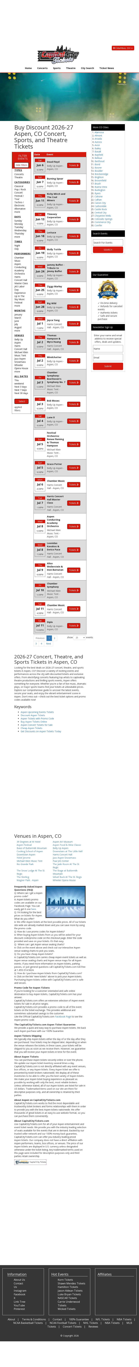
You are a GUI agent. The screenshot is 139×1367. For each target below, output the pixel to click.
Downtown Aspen (26, 834)
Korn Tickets (65, 1259)
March (17, 317)
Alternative (19, 208)
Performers (22, 253)
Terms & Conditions (34, 1299)
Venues (19, 335)
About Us (19, 1259)
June (16, 320)
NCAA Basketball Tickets (28, 1303)
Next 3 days (20, 386)
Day (16, 248)
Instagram (20, 1271)
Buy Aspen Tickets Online (34, 701)
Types (18, 170)
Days (17, 216)
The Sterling (23, 856)
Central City (100, 212)
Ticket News (106, 68)
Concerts (42, 68)
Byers (98, 193)
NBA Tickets (124, 1299)
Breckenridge (101, 174)
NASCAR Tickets (67, 1278)
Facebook (19, 1274)
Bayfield (99, 154)
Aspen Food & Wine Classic (67, 824)
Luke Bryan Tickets (69, 1274)
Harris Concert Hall (20, 347)
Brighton (99, 177)
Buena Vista (101, 186)
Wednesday (20, 230)
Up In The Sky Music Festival (19, 299)
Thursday (19, 233)
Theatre (71, 68)
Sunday (18, 220)
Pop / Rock (20, 189)
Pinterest (19, 1289)
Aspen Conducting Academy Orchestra (20, 268)
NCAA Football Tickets (63, 1303)
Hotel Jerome (23, 837)
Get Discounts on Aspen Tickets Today (41, 711)
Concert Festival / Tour (19, 196)
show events (76, 617)
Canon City (100, 202)
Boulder (99, 170)
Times (18, 241)
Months (19, 310)
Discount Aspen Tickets (33, 695)
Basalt (98, 151)
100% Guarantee (79, 1299)
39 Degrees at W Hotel (28, 821)
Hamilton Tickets (68, 1267)
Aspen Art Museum (63, 821)
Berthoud (99, 161)
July (16, 324)
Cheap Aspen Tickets (31, 708)
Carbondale (100, 206)
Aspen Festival (24, 824)
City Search (87, 68)
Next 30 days (21, 393)
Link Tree (19, 1281)
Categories (22, 182)
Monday (18, 223)
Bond (97, 164)
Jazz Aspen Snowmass (20, 360)
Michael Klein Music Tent (21, 354)
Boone (98, 167)
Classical (18, 186)
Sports (57, 68)
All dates (21, 376)
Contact (57, 1299)
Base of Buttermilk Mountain (32, 828)
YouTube (19, 1285)
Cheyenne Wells (103, 215)
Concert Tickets (72, 1306)
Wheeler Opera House (21, 367)
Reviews (93, 1306)
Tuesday (18, 227)
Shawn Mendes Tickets (71, 1263)
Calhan (98, 199)
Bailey (98, 148)
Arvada (98, 138)
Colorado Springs (103, 218)
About (11, 1299)
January (18, 314)
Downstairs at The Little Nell (67, 831)
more (17, 211)
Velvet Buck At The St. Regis (67, 856)
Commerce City (103, 222)
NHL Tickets (90, 1303)
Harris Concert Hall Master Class (21, 280)
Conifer (98, 225)
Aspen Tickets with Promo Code (37, 698)
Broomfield (100, 180)
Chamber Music (19, 259)
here (33, 889)
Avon (97, 145)
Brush (98, 183)
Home (28, 68)
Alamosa (99, 132)
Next (48, 623)
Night (17, 245)
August (18, 327)
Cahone (99, 196)
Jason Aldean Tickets (70, 1271)
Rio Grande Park (25, 844)
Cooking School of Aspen (30, 831)
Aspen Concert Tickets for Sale (37, 704)
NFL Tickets (103, 1299)
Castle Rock (101, 209)
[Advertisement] (67, 22)
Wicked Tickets (67, 1289)
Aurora (98, 141)
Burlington (100, 190)
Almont (98, 135)
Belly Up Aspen (18, 341)
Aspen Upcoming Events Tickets (37, 692)
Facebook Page (63, 996)
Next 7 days (20, 389)
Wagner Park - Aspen (27, 860)
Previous (40, 618)
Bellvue (98, 157)
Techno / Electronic (19, 204)
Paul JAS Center (61, 840)
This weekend (19, 382)
